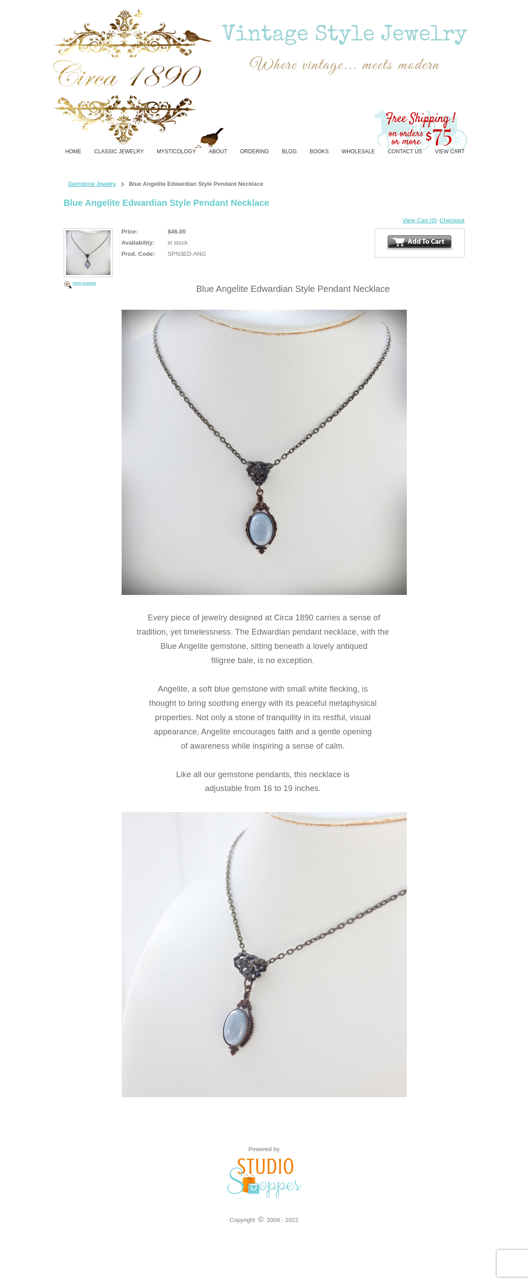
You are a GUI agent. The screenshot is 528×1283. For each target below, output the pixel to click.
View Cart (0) (419, 220)
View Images (84, 283)
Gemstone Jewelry (92, 183)
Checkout (451, 220)
